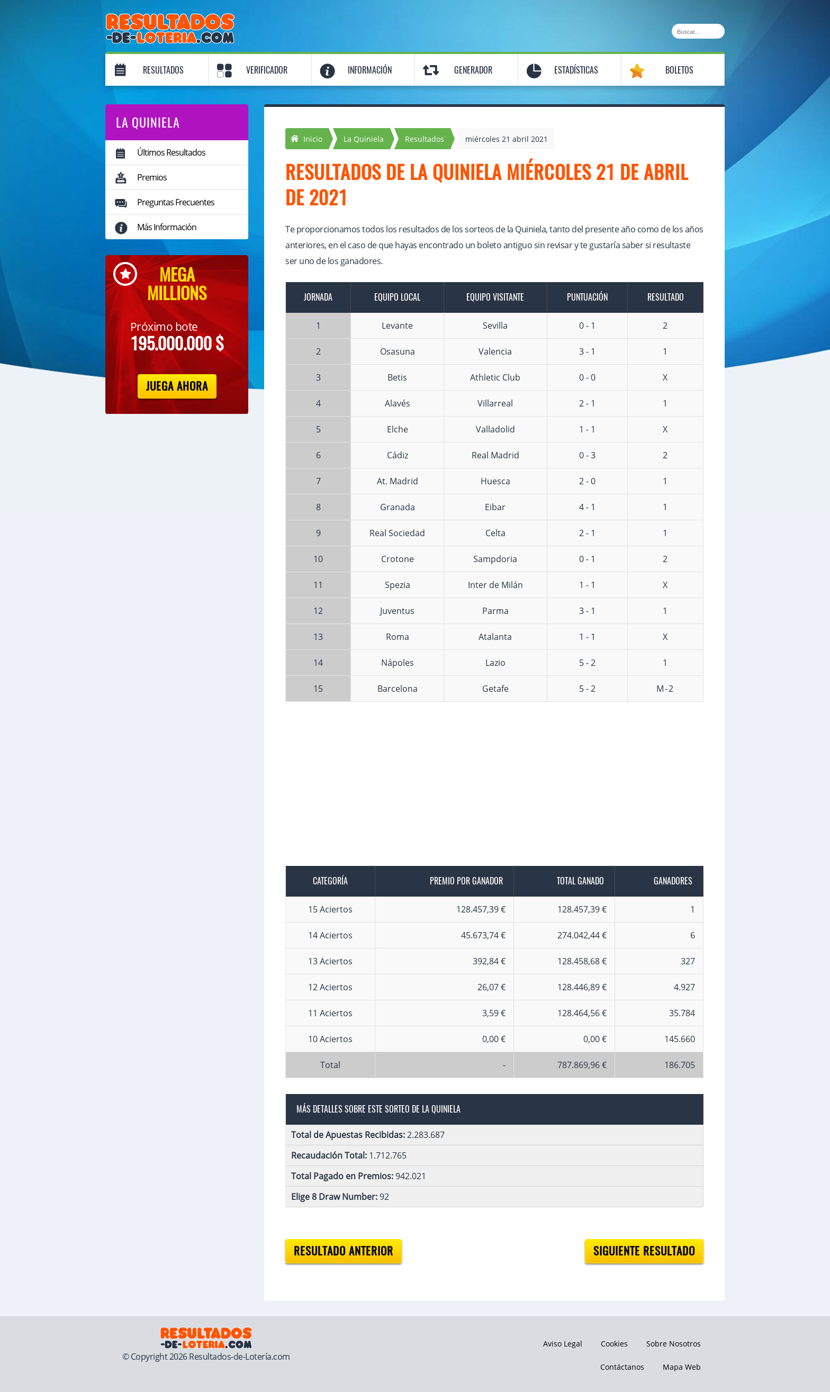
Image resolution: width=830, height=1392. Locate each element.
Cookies (614, 1344)
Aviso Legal (562, 1344)
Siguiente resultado (644, 1251)
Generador (473, 70)
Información (370, 70)
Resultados (163, 70)
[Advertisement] (483, 792)
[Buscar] (698, 31)
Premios (152, 177)
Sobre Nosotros (673, 1344)
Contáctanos (622, 1367)
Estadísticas (576, 70)
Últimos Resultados (171, 152)
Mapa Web (682, 1367)
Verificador (266, 70)
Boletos (679, 70)
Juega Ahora (177, 386)
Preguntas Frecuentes (175, 202)
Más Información (166, 227)
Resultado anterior (343, 1251)
